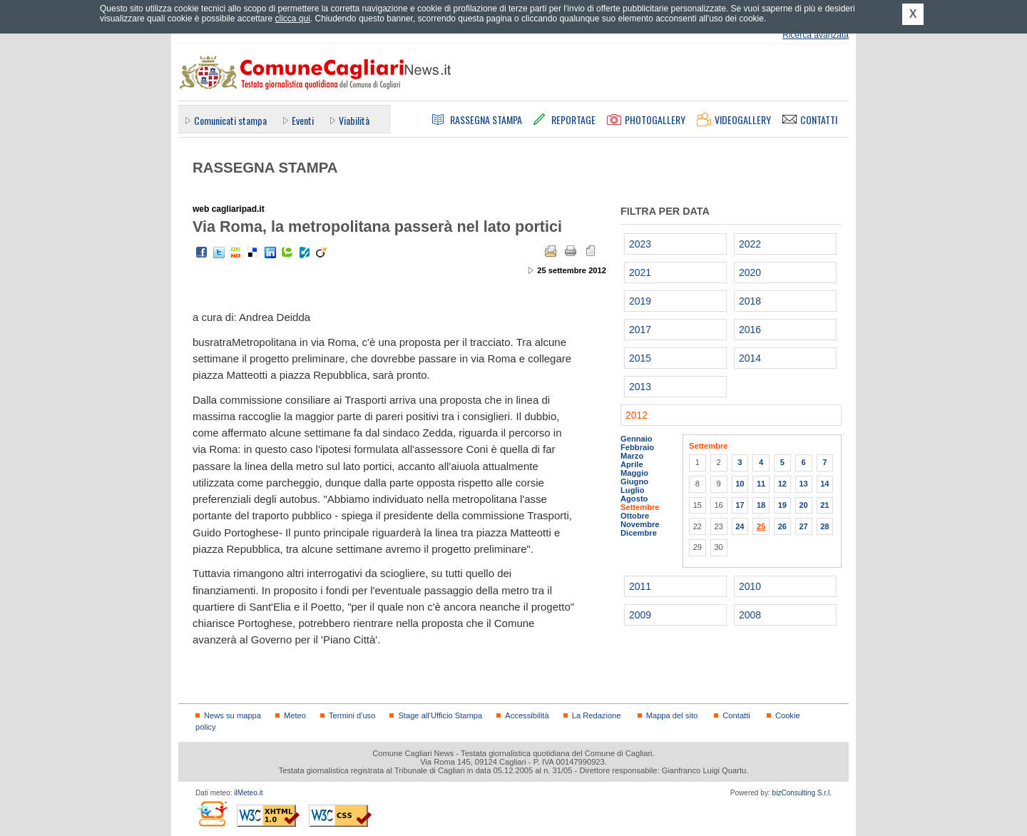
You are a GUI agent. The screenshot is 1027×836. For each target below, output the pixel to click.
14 (824, 483)
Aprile (631, 464)
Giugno (634, 481)
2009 (640, 615)
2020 (750, 272)
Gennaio (636, 438)
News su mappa (232, 715)
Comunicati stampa (230, 120)
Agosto (634, 498)
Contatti (736, 715)
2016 (750, 329)
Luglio (632, 490)
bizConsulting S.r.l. (802, 793)
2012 (636, 415)
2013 (640, 386)
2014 (750, 358)
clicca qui (292, 19)
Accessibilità (526, 715)
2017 (640, 329)
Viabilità (354, 120)
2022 (750, 244)
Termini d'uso (352, 715)
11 (761, 483)
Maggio (634, 473)
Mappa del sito (672, 715)
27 (803, 526)
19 (782, 505)
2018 (750, 301)
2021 (640, 272)
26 (782, 526)
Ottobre (634, 515)
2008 (750, 615)
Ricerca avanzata (815, 35)
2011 (640, 586)
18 (761, 505)
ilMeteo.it (248, 793)
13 (803, 483)
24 (739, 526)
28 (824, 526)
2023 (640, 244)
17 (739, 505)
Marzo (631, 456)
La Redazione (596, 715)
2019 (640, 301)
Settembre (640, 507)
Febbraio (637, 447)
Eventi (303, 120)
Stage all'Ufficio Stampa (440, 715)
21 (824, 505)
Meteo (295, 715)
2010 (750, 586)
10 (739, 483)
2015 (640, 358)
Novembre (640, 524)
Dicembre (638, 533)
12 (782, 483)
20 (803, 505)
